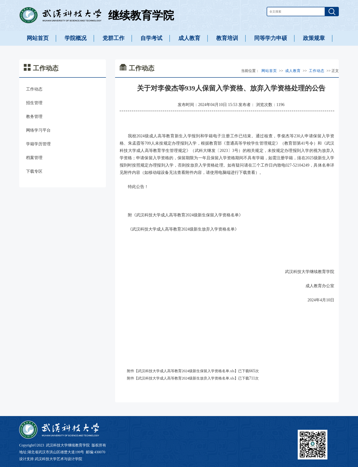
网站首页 (38, 38)
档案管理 (34, 157)
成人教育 (189, 38)
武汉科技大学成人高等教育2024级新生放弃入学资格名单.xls (186, 378)
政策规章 (314, 38)
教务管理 (34, 116)
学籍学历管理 (38, 144)
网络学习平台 (38, 130)
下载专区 (34, 171)
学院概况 (76, 38)
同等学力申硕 (270, 38)
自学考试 (151, 38)
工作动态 (34, 89)
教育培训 (227, 38)
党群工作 (113, 38)
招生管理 (34, 103)
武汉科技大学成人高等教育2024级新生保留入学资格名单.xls (186, 371)
